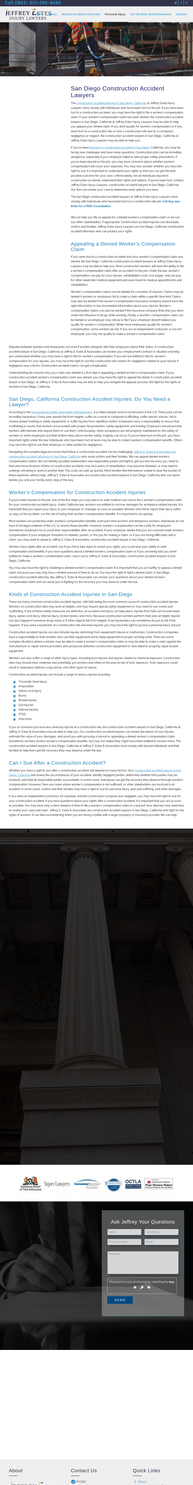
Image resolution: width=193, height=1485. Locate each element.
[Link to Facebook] (181, 2)
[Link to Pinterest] (186, 2)
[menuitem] (39, 14)
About (142, 1481)
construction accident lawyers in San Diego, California (111, 103)
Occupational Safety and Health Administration (61, 412)
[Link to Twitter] (175, 2)
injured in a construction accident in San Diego (120, 147)
